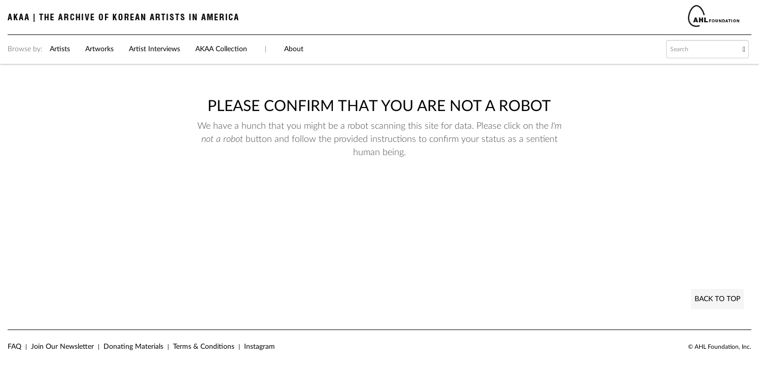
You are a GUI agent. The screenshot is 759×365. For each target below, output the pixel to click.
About (293, 49)
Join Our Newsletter (62, 346)
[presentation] (361, 191)
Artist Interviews (154, 49)
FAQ (14, 346)
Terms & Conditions (203, 346)
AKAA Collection (221, 49)
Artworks (99, 49)
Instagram (259, 346)
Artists (60, 49)
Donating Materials (133, 346)
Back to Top (717, 299)
